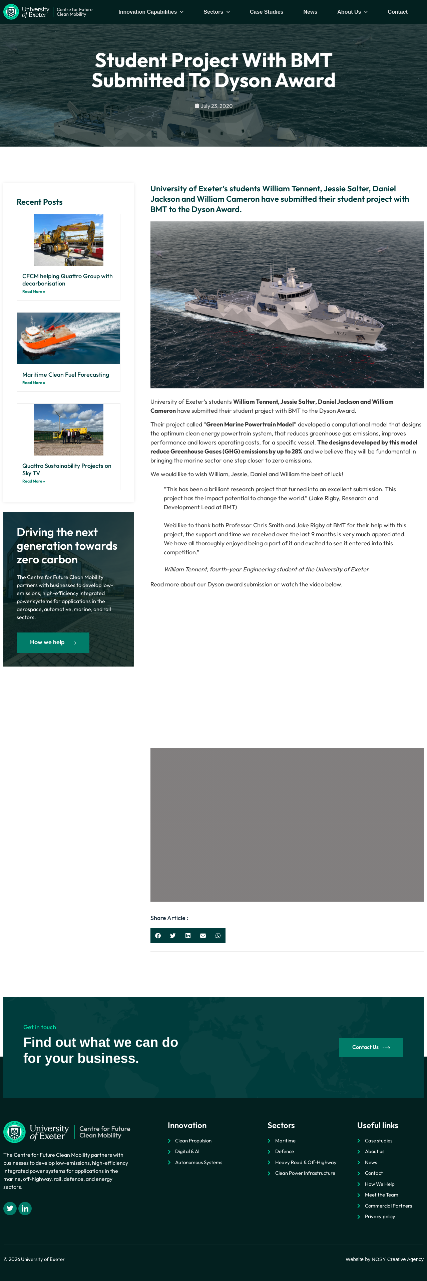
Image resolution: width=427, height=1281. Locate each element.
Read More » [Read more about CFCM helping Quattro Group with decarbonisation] (33, 291)
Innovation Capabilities (150, 12)
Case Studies (266, 12)
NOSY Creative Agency (398, 1259)
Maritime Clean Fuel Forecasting (65, 374)
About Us (352, 12)
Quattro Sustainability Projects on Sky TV (66, 469)
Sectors (216, 12)
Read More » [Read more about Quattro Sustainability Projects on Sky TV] (33, 481)
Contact (398, 12)
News (311, 12)
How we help (53, 642)
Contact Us (371, 1047)
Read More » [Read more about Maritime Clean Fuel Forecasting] (33, 382)
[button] (157, 935)
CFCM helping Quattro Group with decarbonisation (67, 279)
